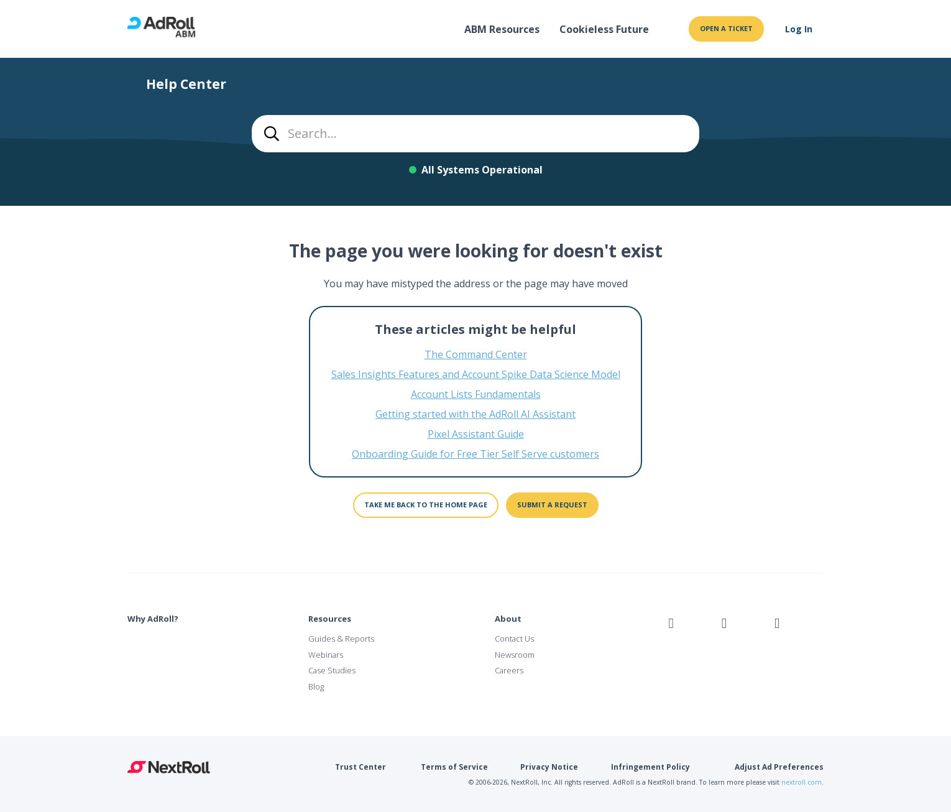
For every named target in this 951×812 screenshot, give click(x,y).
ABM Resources (502, 29)
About (508, 618)
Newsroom (515, 654)
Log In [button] (798, 29)
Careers (509, 670)
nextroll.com (801, 782)
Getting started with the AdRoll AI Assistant (475, 414)
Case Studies (332, 670)
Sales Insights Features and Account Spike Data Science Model (475, 374)
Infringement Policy (650, 767)
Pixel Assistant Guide (476, 434)
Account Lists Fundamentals (476, 394)
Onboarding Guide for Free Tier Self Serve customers (475, 454)
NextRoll (168, 767)
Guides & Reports (341, 638)
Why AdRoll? (152, 618)
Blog (316, 686)
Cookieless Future (604, 29)
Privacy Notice (549, 767)
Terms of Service (454, 767)
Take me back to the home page (425, 504)
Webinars (325, 654)
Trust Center (360, 767)
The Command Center (476, 354)
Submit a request (552, 504)
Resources (329, 618)
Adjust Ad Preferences (779, 767)
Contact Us (514, 638)
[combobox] (475, 133)
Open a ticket (726, 28)
